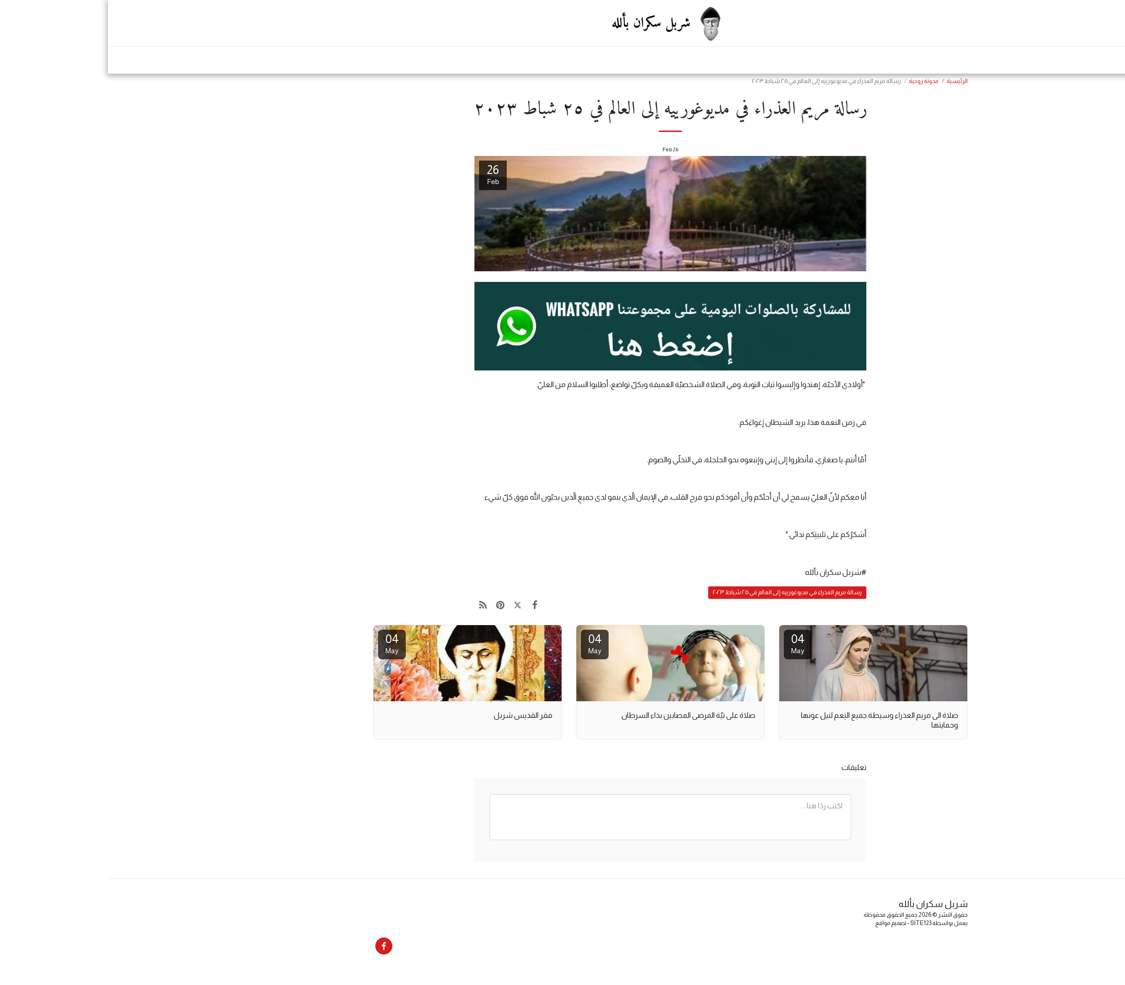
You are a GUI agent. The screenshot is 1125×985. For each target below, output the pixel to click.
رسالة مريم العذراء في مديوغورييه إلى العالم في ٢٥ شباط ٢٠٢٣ (679, 592)
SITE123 (812, 922)
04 (690, 643)
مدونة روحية (816, 81)
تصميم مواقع (783, 922)
